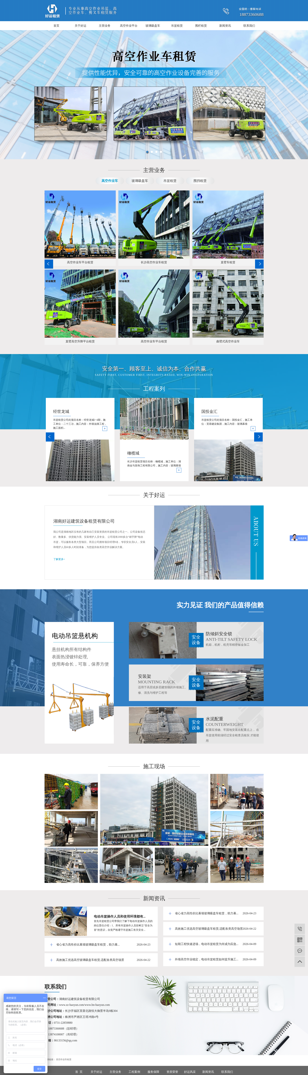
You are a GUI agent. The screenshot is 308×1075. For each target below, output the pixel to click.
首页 (56, 25)
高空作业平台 (128, 25)
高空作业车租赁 (63, 1059)
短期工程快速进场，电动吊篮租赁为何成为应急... (206, 944)
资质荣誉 (172, 1071)
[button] (147, 152)
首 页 (79, 1071)
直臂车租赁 (228, 262)
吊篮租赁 (177, 25)
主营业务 (104, 25)
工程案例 (134, 1071)
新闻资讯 (225, 25)
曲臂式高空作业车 (228, 341)
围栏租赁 (201, 25)
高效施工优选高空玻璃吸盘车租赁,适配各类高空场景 (90, 959)
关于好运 (80, 25)
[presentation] (4, 95)
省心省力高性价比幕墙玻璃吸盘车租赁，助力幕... (88, 944)
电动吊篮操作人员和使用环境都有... (120, 916)
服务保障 (153, 1071)
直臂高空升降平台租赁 (80, 341)
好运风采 (190, 1071)
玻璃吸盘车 (153, 25)
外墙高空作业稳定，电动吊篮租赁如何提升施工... (206, 959)
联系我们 (249, 25)
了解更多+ (59, 559)
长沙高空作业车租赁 (154, 262)
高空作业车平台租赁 (80, 262)
